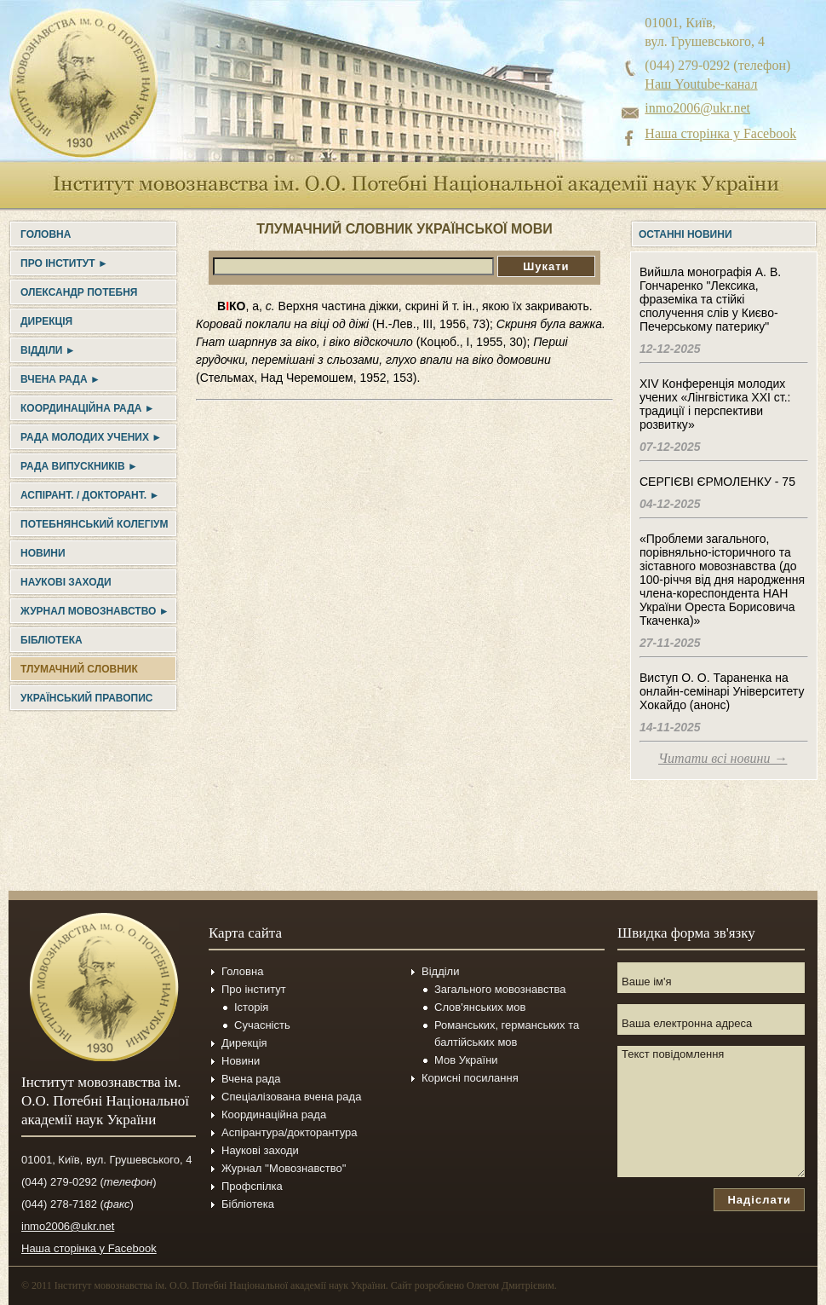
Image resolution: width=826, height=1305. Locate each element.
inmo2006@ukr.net (697, 108)
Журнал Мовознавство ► (94, 611)
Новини (43, 553)
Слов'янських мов (479, 1007)
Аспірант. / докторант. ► (89, 495)
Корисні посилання (470, 1077)
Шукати (546, 266)
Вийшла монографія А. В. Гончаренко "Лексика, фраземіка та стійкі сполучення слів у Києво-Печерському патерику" (710, 299)
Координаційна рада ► (87, 408)
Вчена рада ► (60, 379)
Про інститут (253, 989)
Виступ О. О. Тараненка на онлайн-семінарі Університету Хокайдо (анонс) (722, 691)
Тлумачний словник (79, 669)
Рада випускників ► (79, 466)
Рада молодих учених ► (91, 437)
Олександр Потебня (78, 292)
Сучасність (262, 1025)
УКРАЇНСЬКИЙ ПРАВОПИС (86, 698)
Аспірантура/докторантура (289, 1132)
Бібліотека (51, 640)
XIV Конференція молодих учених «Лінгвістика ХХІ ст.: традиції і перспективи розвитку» (715, 404)
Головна (45, 234)
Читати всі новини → (722, 758)
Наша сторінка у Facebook (720, 133)
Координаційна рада (273, 1114)
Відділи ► (48, 350)
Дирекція (46, 321)
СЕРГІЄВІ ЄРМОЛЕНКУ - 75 (717, 481)
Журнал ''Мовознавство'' (284, 1168)
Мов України (466, 1060)
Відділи (440, 971)
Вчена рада (251, 1078)
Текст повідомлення (711, 1111)
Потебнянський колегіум (94, 524)
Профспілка (252, 1186)
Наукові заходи (66, 582)
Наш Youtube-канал (701, 84)
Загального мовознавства (499, 989)
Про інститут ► (64, 263)
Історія (251, 1007)
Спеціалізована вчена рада (291, 1096)
